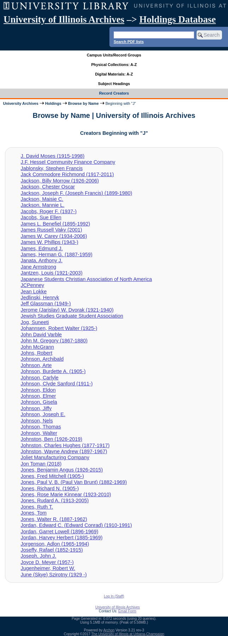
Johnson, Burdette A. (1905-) (53, 371)
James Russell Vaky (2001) (51, 230)
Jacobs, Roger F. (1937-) (49, 211)
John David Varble (41, 334)
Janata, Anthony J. (41, 260)
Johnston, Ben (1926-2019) (51, 439)
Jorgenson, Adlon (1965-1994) (55, 544)
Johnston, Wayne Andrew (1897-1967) (64, 451)
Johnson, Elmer (38, 396)
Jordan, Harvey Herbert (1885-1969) (62, 537)
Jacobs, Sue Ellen (41, 217)
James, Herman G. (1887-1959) (56, 254)
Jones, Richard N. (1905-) (50, 488)
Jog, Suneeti (35, 322)
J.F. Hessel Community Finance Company (68, 162)
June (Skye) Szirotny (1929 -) (54, 574)
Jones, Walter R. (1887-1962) (54, 519)
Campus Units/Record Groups (114, 55)
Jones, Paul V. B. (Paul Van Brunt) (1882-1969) (74, 482)
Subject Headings (114, 84)
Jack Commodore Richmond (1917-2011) (67, 174)
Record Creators (114, 93)
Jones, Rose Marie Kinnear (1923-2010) (66, 494)
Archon (109, 630)
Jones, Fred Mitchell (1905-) (52, 476)
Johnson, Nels (37, 421)
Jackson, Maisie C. (42, 199)
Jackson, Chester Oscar (48, 187)
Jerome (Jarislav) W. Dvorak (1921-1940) (67, 310)
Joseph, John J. (38, 556)
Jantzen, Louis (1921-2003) (52, 273)
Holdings (53, 103)
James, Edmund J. (42, 248)
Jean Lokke (34, 291)
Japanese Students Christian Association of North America (86, 279)
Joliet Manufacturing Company (55, 457)
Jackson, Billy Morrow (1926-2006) (60, 181)
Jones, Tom (34, 513)
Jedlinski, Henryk (40, 297)
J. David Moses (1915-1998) (53, 156)
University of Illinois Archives (64, 19)
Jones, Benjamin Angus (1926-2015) (62, 470)
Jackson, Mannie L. (43, 205)
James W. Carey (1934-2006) (54, 236)
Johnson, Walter (39, 433)
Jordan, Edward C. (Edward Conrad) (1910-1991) (76, 525)
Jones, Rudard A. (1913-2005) (55, 500)
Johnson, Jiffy (36, 408)
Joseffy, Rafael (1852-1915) (52, 550)
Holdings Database (177, 19)
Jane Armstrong (38, 267)
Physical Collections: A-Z (114, 64)
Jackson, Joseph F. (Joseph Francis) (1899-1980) (76, 193)
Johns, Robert (37, 353)
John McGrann (37, 347)
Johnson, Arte (36, 365)
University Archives (20, 103)
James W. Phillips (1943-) (49, 242)
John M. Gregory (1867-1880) (54, 340)
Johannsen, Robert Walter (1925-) (59, 328)
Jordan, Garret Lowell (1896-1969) (59, 531)
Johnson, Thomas (41, 427)
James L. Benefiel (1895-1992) (55, 224)
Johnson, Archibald (42, 359)
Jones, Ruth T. (37, 507)
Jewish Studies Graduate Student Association (72, 316)
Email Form (127, 611)
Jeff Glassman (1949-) (46, 303)
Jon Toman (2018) (41, 464)
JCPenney (32, 285)
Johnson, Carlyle (40, 377)
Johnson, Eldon (38, 390)
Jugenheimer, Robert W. (48, 568)
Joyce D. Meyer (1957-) (47, 562)
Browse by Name (83, 103)
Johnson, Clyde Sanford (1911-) (57, 383)
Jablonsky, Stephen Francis (52, 168)
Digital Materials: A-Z (114, 74)
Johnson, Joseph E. (43, 414)
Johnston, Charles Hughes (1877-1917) (65, 445)
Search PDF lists (129, 42)
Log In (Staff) (114, 596)
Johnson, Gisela (39, 402)
